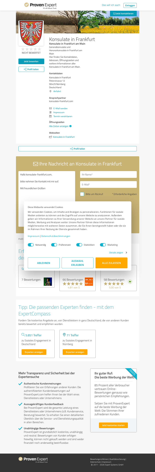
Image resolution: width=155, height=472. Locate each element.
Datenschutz (95, 461)
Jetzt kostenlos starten (113, 425)
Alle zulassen (111, 263)
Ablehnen (43, 263)
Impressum (34, 236)
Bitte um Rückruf (94, 194)
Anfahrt (57, 91)
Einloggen (130, 5)
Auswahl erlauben (77, 263)
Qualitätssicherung (117, 459)
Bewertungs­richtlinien (99, 459)
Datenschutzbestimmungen (55, 236)
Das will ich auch (111, 5)
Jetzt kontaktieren (123, 13)
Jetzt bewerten (31, 61)
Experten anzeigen (34, 352)
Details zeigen (116, 252)
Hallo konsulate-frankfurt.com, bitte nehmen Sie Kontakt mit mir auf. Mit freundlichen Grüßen (46, 199)
